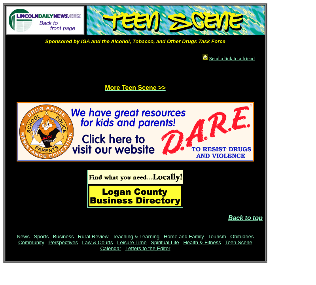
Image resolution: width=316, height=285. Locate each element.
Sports (41, 236)
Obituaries (242, 236)
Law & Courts (97, 242)
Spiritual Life (165, 242)
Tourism (217, 236)
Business (63, 236)
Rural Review (93, 236)
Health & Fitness (202, 242)
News (23, 236)
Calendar (110, 248)
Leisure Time (131, 242)
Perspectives (63, 242)
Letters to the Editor (147, 248)
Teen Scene (238, 242)
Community (31, 242)
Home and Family (184, 236)
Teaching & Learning (136, 236)
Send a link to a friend (232, 58)
